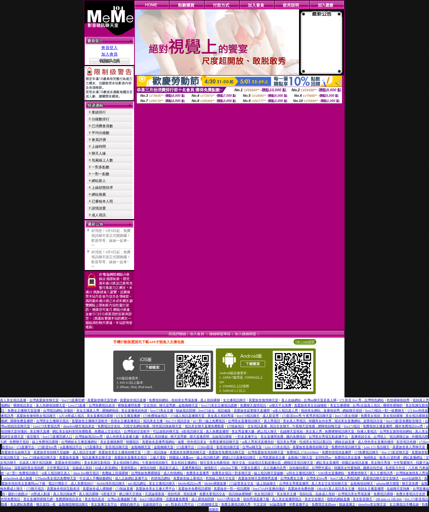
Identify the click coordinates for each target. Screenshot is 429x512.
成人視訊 (99, 215)
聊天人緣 (99, 153)
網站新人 (99, 181)
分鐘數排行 (100, 119)
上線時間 (99, 146)
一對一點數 (100, 174)
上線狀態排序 (102, 188)
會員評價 (99, 140)
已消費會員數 (102, 126)
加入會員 (109, 54)
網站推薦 (99, 194)
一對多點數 (100, 167)
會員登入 (109, 47)
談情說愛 (99, 208)
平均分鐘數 (100, 133)
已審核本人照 (102, 201)
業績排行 (99, 112)
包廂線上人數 (102, 160)
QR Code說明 (304, 342)
